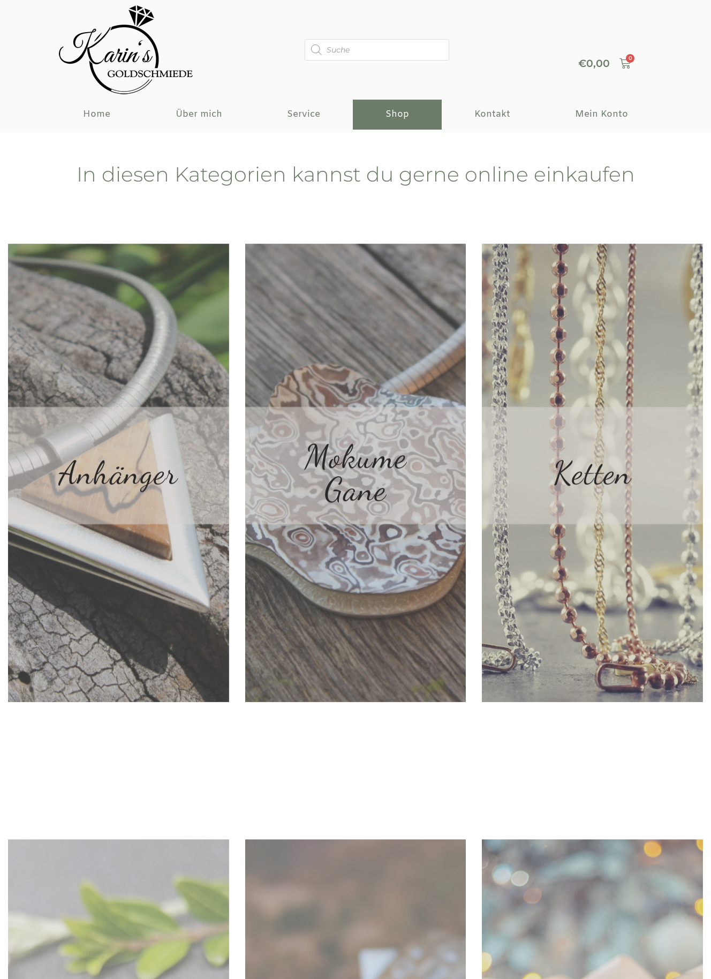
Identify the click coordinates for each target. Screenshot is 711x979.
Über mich (199, 114)
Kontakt (492, 114)
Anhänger (118, 520)
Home (96, 114)
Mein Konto (601, 114)
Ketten (592, 520)
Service (303, 114)
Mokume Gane (356, 520)
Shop (397, 114)
